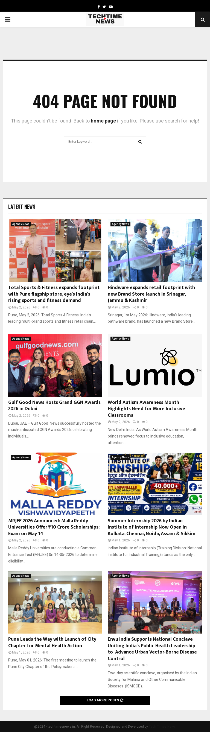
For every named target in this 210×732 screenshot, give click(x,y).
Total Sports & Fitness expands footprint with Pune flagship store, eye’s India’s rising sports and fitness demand (54, 294)
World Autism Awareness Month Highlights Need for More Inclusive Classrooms (146, 408)
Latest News (21, 206)
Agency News (21, 224)
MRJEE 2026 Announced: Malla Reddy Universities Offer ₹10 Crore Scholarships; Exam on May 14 (54, 527)
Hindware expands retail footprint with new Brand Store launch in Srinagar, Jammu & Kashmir (151, 294)
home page (103, 121)
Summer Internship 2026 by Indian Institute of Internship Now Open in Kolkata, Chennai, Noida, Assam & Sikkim (152, 527)
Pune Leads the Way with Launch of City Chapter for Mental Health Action (52, 642)
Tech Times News (162, 726)
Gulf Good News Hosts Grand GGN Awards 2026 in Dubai (54, 405)
